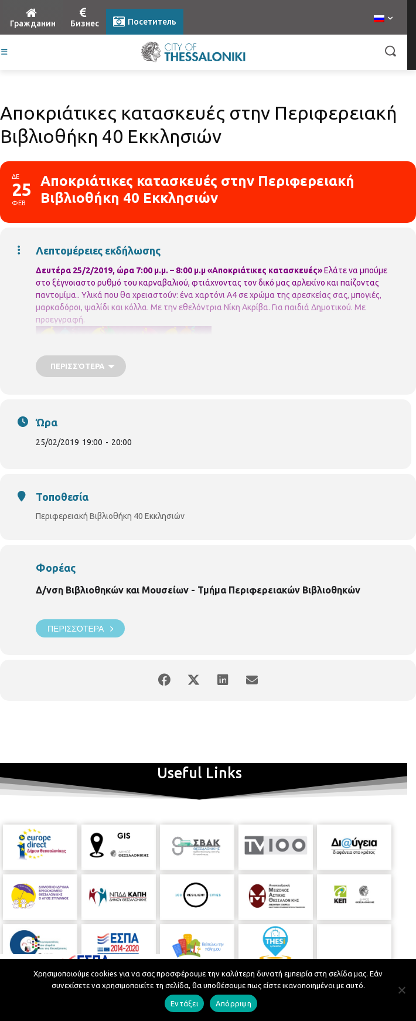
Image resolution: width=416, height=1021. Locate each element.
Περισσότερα (80, 628)
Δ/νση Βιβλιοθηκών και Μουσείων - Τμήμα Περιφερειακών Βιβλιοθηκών (198, 590)
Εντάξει (184, 1003)
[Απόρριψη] (401, 990)
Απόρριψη (233, 1003)
